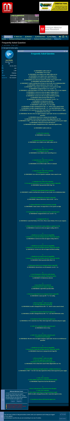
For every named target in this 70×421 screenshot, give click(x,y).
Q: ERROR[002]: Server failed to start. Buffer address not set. (42, 74)
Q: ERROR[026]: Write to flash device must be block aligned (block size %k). (43, 119)
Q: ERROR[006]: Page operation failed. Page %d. (43, 81)
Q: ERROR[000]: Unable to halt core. (42, 70)
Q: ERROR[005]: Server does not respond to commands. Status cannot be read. (42, 79)
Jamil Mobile (6, 45)
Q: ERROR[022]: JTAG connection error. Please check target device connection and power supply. (43, 110)
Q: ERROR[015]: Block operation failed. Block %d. (43, 97)
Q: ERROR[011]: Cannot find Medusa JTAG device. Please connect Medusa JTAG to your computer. (42, 90)
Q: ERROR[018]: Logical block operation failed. (42, 103)
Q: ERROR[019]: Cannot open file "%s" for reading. (42, 104)
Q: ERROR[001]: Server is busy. (42, 72)
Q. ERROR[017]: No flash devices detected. (43, 101)
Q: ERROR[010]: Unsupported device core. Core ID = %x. (42, 88)
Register (19, 401)
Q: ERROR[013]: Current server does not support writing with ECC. (43, 94)
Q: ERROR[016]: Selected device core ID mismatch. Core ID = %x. (42, 99)
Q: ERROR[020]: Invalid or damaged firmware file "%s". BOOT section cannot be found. (43, 106)
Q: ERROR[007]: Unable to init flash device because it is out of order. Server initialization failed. (42, 83)
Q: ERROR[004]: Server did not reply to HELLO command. (43, 78)
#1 (67, 51)
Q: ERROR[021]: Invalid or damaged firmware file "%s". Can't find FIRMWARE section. (43, 108)
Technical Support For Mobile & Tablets (16, 406)
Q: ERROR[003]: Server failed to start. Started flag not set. (43, 76)
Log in (13, 401)
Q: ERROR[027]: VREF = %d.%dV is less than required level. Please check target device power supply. (43, 120)
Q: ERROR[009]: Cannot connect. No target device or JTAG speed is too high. (43, 86)
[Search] (66, 37)
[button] (12, 37)
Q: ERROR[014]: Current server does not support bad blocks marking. (42, 95)
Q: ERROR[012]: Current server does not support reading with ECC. (43, 92)
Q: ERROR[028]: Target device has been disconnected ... (43, 122)
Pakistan (14, 73)
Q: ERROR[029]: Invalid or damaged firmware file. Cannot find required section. (43, 124)
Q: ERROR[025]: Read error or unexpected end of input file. (43, 117)
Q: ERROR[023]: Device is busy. (42, 111)
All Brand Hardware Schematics (14, 408)
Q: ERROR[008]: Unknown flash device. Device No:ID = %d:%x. (42, 85)
